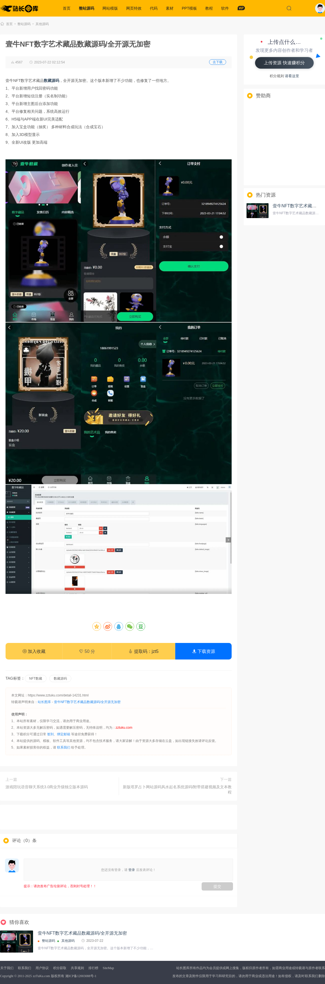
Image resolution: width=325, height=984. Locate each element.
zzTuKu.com (41, 976)
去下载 (218, 62)
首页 (67, 8)
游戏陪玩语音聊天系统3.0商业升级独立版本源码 (47, 787)
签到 (50, 734)
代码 (154, 8)
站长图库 (44, 702)
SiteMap (108, 968)
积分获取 (59, 968)
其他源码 (42, 24)
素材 (170, 8)
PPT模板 (189, 8)
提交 (217, 886)
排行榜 (93, 968)
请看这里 (292, 76)
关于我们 (6, 968)
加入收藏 (33, 651)
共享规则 (77, 968)
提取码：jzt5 (143, 651)
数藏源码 (60, 678)
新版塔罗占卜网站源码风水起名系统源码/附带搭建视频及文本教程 (177, 790)
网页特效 (134, 8)
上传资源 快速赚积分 (284, 62)
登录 (131, 870)
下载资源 (203, 651)
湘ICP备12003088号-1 (80, 976)
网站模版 (110, 8)
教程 (209, 8)
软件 (225, 8)
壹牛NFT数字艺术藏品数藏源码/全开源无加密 (87, 702)
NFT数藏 (35, 678)
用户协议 (42, 968)
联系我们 (63, 747)
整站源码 (86, 8)
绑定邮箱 (63, 734)
